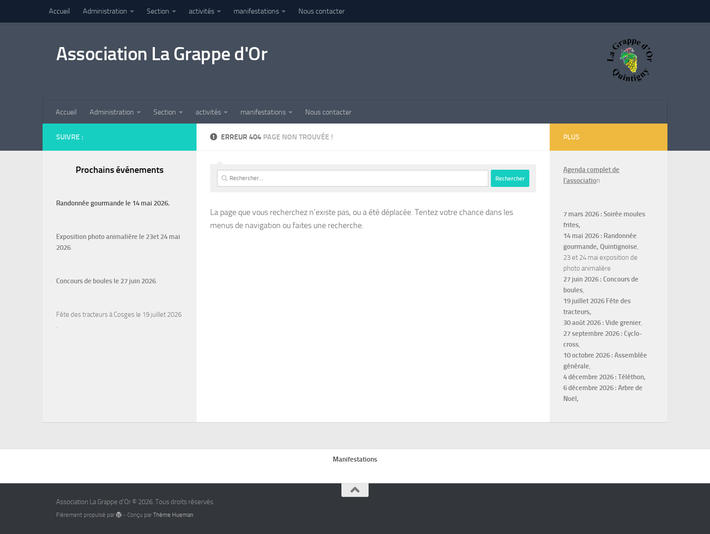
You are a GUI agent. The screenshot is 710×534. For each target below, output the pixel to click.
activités (201, 11)
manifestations (256, 11)
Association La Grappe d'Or (161, 54)
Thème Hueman (173, 514)
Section (158, 11)
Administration (105, 11)
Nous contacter (321, 11)
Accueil (59, 11)
